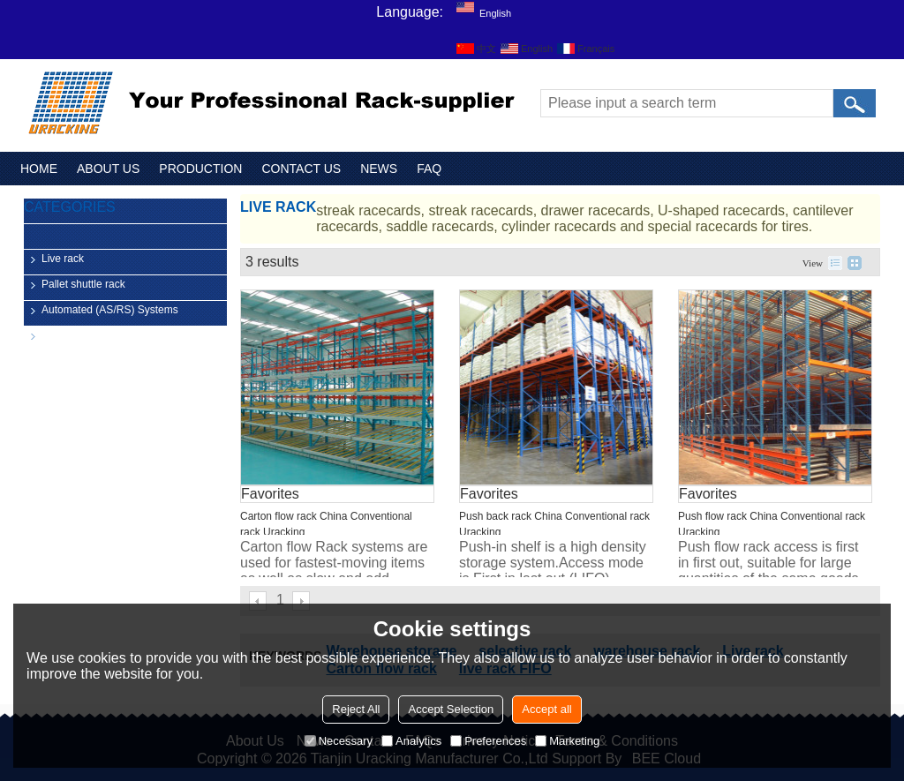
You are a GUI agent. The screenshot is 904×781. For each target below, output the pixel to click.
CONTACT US (301, 168)
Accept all (546, 709)
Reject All (356, 709)
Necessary (339, 740)
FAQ (429, 168)
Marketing (567, 740)
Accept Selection (450, 709)
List (835, 263)
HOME (38, 168)
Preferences (488, 740)
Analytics (411, 740)
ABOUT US (108, 168)
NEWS (378, 168)
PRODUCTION (200, 168)
